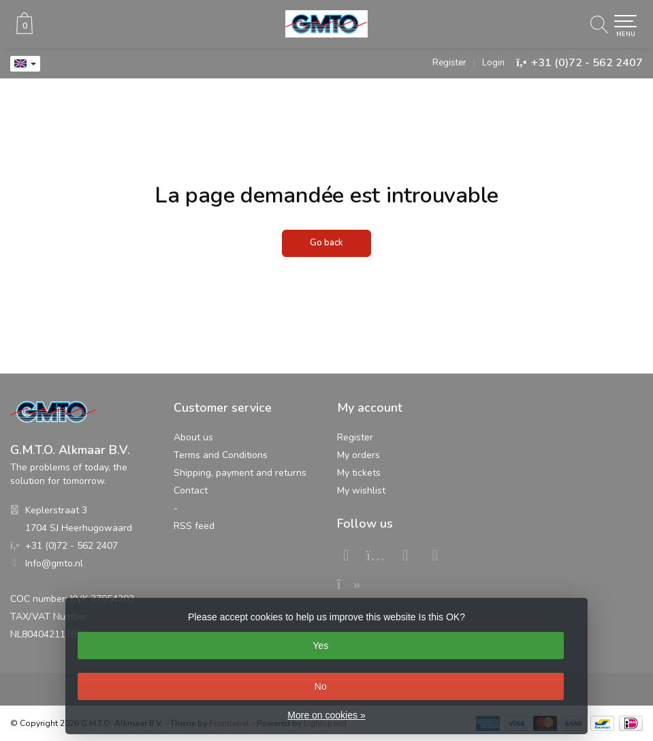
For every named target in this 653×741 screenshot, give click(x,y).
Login (493, 63)
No (321, 686)
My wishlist (361, 490)
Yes (320, 645)
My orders (358, 455)
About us (193, 437)
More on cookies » (326, 715)
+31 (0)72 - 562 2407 (587, 62)
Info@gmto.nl (54, 563)
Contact (191, 490)
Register (449, 63)
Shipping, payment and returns (240, 472)
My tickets (359, 472)
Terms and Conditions (221, 455)
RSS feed (194, 525)
